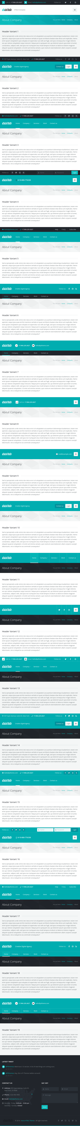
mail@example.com (65, 454)
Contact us (59, 67)
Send (44, 1107)
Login (68, 67)
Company (69, 20)
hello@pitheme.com (39, 2)
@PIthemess (10, 1067)
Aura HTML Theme (28, 1121)
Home (63, 20)
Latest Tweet (8, 1062)
